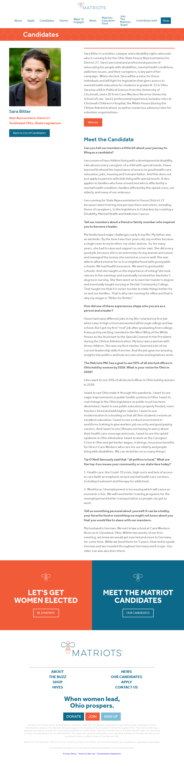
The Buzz (57, 677)
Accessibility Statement (109, 754)
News (126, 671)
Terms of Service (87, 754)
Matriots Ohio (92, 5)
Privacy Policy (70, 754)
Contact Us (126, 687)
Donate (73, 716)
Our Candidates (138, 613)
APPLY (126, 682)
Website (93, 122)
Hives (57, 687)
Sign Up (111, 716)
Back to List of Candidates (29, 133)
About (57, 671)
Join (92, 716)
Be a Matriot (46, 613)
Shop (58, 682)
